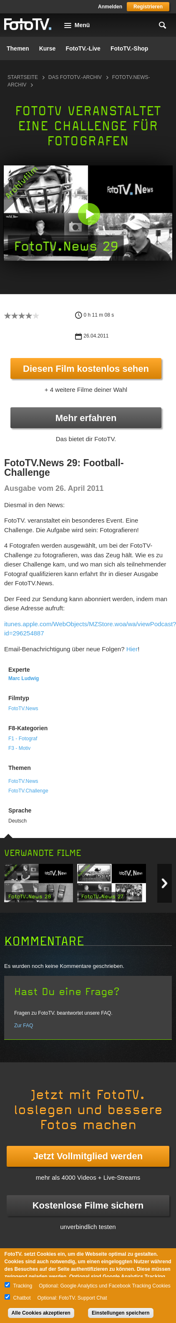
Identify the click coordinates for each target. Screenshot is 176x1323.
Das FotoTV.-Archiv (75, 77)
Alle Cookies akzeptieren (41, 1313)
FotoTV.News (23, 708)
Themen (18, 48)
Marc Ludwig (23, 678)
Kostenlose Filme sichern (88, 1205)
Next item (164, 883)
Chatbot (22, 1298)
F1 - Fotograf (22, 738)
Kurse (47, 48)
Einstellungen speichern (121, 1313)
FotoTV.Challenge (28, 791)
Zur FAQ (23, 1025)
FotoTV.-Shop (129, 48)
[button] (88, 214)
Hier (132, 649)
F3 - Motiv (19, 748)
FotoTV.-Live (83, 48)
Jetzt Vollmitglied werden (88, 1156)
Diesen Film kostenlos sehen (86, 368)
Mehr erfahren (86, 418)
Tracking (23, 1286)
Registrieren (148, 7)
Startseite (23, 77)
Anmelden (110, 7)
